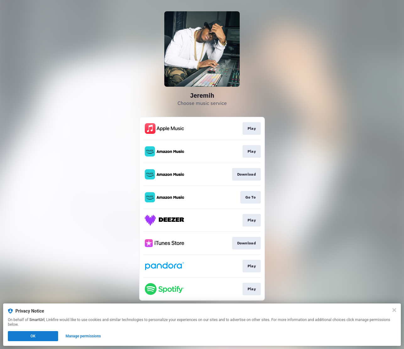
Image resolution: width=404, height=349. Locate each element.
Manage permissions (83, 336)
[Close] (394, 310)
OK (32, 336)
